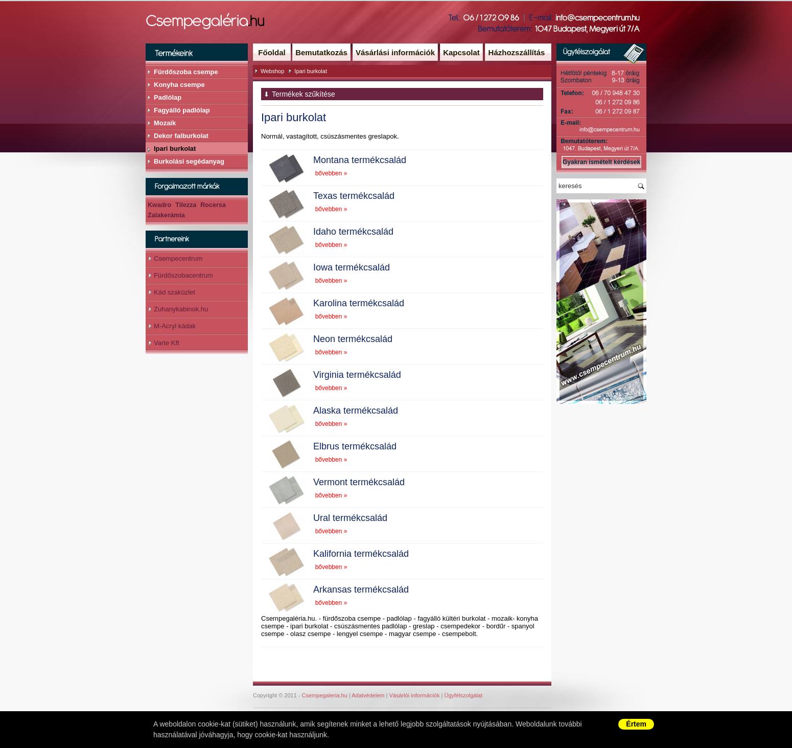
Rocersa (213, 205)
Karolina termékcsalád (358, 303)
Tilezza (185, 205)
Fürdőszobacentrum (183, 275)
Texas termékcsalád (353, 196)
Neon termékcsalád (352, 339)
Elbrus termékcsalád (355, 446)
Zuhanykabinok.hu (181, 309)
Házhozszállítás (516, 52)
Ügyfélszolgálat (463, 695)
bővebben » (331, 173)
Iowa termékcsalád (351, 267)
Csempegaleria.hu (324, 695)
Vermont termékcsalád (359, 482)
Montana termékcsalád (359, 160)
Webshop (272, 71)
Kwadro (159, 205)
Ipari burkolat (310, 71)
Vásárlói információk (414, 695)
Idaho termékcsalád (353, 231)
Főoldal (271, 52)
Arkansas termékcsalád (361, 589)
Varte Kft (166, 343)
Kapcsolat (461, 52)
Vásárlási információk (395, 52)
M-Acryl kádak (175, 326)
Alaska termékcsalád (355, 410)
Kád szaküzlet (174, 292)
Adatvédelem (368, 695)
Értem (636, 724)
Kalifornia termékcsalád (361, 554)
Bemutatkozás (321, 52)
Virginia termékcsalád (357, 375)
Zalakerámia (166, 215)
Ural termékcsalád (350, 518)
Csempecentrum (178, 258)
